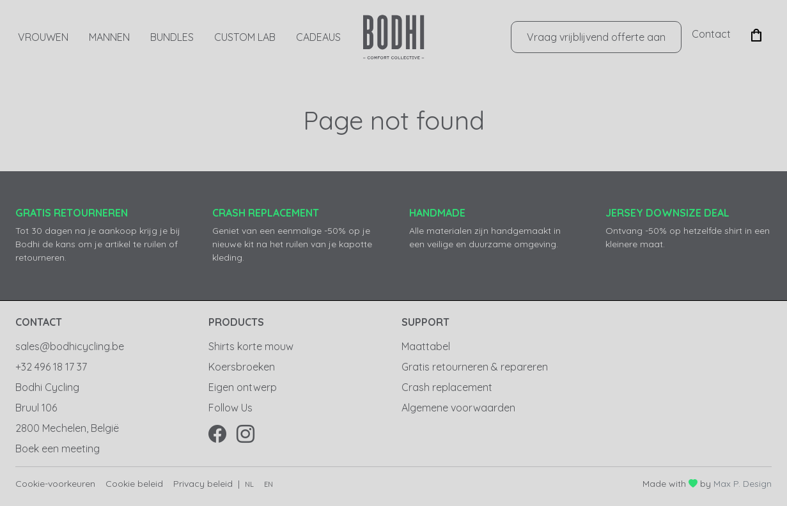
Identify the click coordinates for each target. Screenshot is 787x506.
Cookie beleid (134, 483)
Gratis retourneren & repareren (474, 366)
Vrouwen (43, 37)
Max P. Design (742, 483)
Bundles (172, 37)
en (268, 484)
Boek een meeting (57, 448)
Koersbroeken (241, 366)
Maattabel (425, 346)
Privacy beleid (203, 483)
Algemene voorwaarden (458, 407)
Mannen (109, 37)
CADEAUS (318, 37)
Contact (711, 33)
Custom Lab (245, 37)
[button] (756, 34)
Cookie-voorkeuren (55, 483)
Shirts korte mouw (250, 346)
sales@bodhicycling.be (69, 346)
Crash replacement (446, 387)
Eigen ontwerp (242, 387)
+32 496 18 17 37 (51, 366)
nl (249, 484)
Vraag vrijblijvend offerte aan (596, 37)
